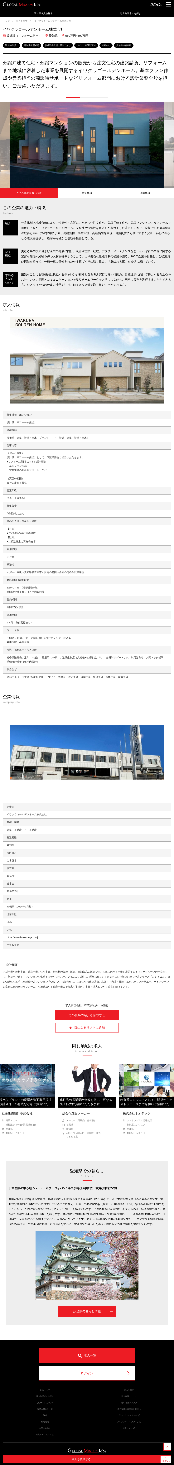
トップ (6, 21)
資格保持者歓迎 (123, 45)
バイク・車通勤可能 (86, 45)
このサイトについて (45, 1403)
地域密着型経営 (31, 45)
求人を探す (21, 21)
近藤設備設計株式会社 (17, 1113)
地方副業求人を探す (130, 13)
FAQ (45, 1415)
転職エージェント (45, 1435)
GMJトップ (45, 1390)
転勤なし (106, 45)
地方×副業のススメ (129, 1403)
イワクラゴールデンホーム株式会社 (52, 21)
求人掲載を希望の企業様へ (129, 1409)
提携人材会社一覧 (45, 1409)
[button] (73, 97)
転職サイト (129, 1428)
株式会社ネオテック (136, 1113)
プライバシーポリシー (129, 1415)
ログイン (156, 4)
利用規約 (45, 1422)
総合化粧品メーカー (76, 1113)
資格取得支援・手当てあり (57, 45)
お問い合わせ (45, 1428)
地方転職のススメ (129, 1396)
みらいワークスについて (129, 1422)
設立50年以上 (11, 45)
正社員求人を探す (43, 13)
